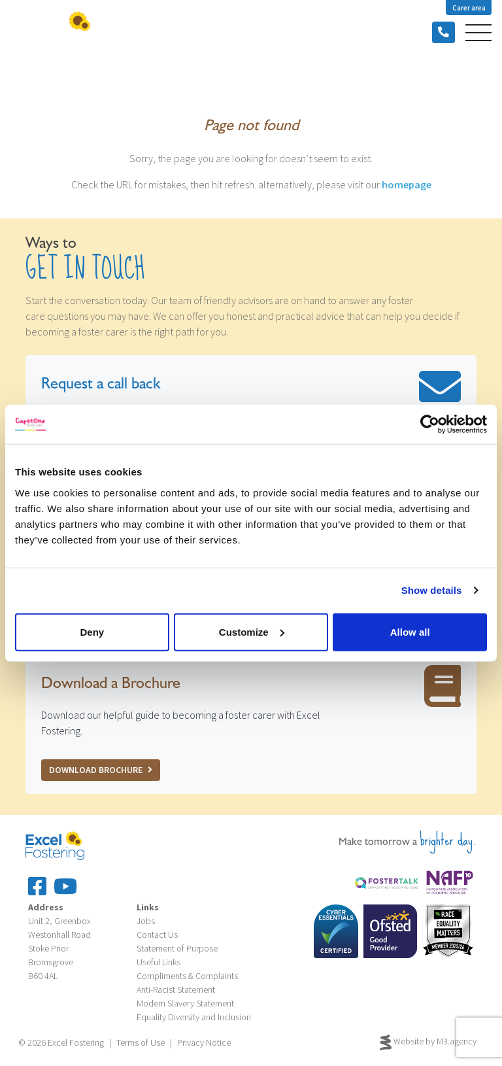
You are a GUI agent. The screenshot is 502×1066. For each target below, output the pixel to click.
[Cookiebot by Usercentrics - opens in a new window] (430, 424)
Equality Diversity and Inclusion (194, 1017)
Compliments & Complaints (187, 976)
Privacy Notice (204, 1042)
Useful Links (158, 962)
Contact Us (157, 934)
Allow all (410, 631)
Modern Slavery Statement (185, 1003)
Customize (251, 631)
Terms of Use (140, 1042)
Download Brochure (100, 770)
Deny (92, 631)
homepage (406, 184)
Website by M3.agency (428, 1042)
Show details (431, 590)
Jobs (146, 921)
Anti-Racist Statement (176, 989)
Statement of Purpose (177, 948)
